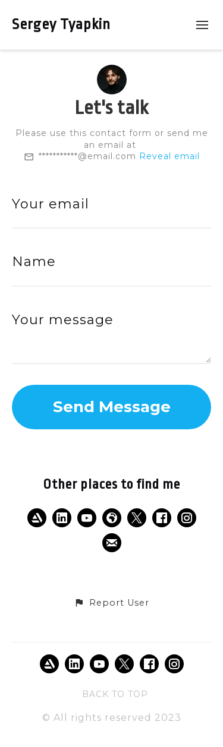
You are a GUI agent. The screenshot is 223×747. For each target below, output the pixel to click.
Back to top (115, 694)
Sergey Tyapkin (61, 24)
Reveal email (169, 156)
